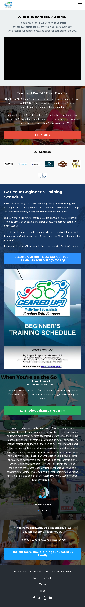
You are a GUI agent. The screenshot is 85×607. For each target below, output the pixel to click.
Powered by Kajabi (42, 577)
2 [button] (42, 510)
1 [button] (38, 510)
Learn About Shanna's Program (42, 410)
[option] (42, 466)
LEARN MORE (42, 135)
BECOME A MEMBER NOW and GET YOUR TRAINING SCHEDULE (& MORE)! (42, 258)
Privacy (42, 590)
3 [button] (46, 510)
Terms (42, 584)
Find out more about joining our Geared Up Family (42, 553)
